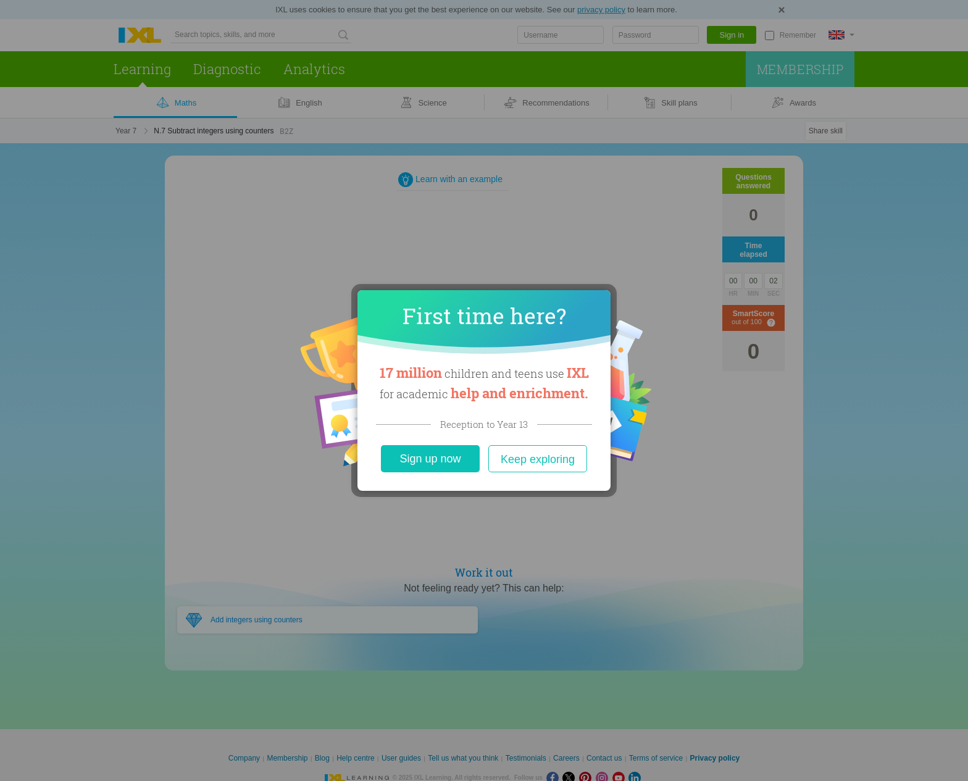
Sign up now (430, 459)
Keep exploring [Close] (538, 459)
